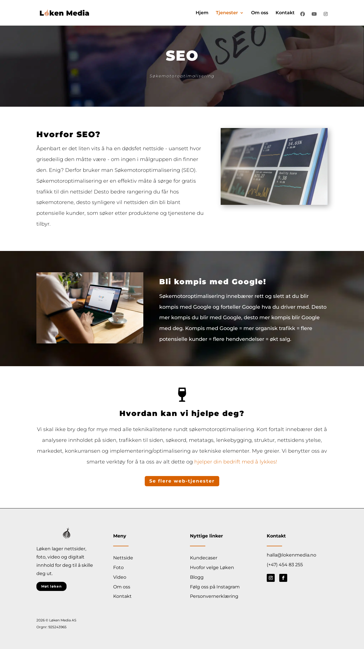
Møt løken (51, 586)
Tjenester (227, 13)
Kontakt (285, 13)
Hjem (202, 13)
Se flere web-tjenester (182, 481)
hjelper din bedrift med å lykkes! (235, 462)
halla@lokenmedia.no (291, 555)
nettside (153, 148)
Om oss (259, 13)
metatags (201, 440)
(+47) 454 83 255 (285, 564)
